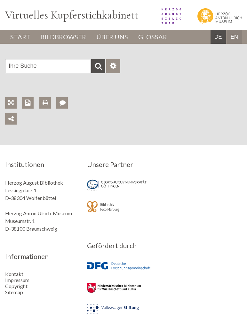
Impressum (17, 280)
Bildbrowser (63, 37)
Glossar (152, 37)
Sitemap (14, 292)
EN (234, 37)
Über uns (112, 37)
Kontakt (14, 274)
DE (218, 37)
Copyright (16, 286)
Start (20, 37)
